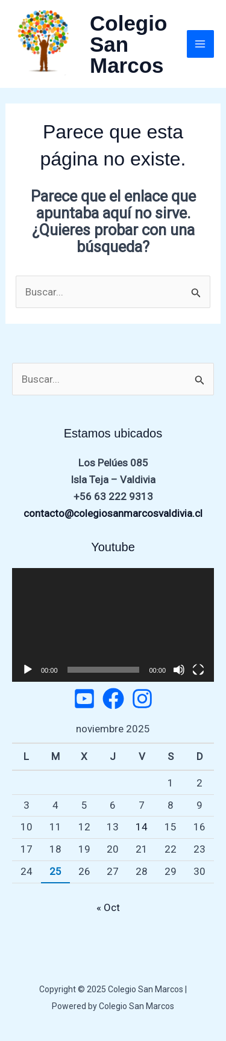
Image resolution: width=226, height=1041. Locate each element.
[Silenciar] (179, 670)
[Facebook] (113, 698)
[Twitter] (84, 698)
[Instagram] (142, 698)
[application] (113, 624)
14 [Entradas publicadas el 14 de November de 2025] (142, 827)
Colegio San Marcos (128, 44)
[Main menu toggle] (201, 44)
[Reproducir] (28, 670)
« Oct (108, 907)
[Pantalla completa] (198, 670)
